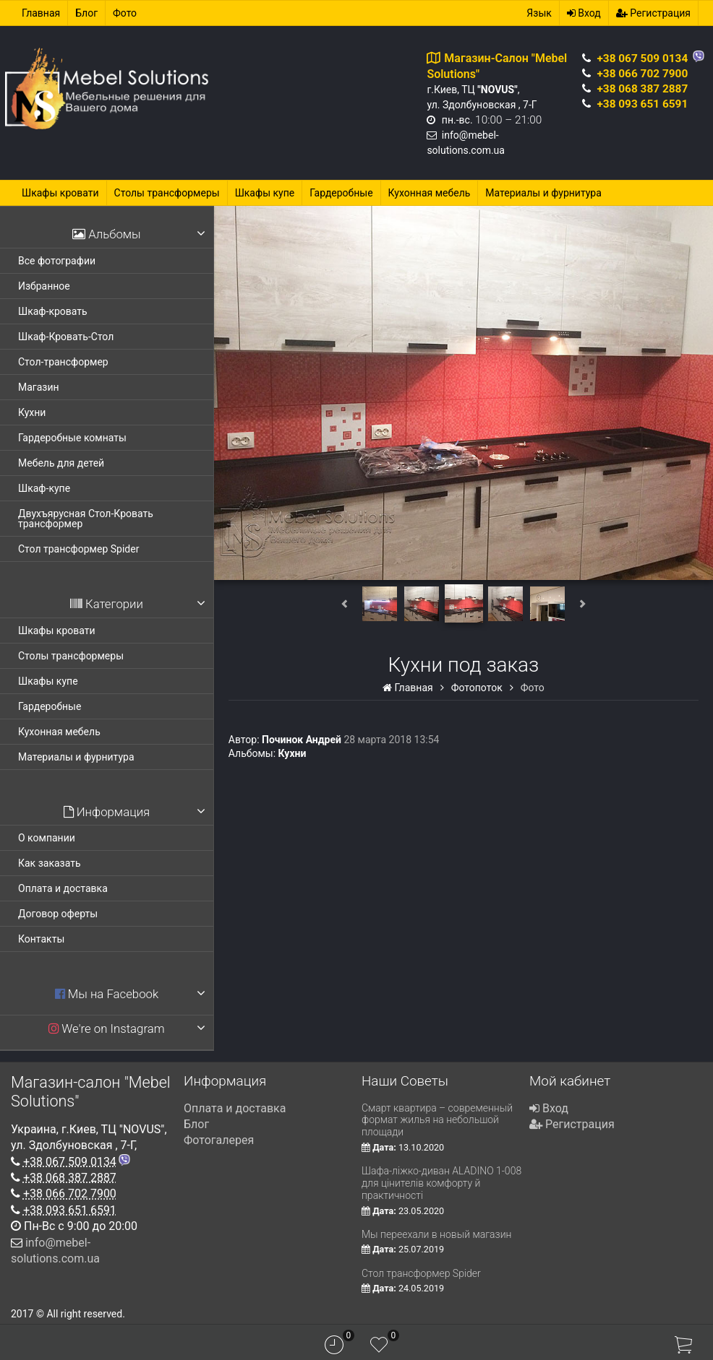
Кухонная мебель (429, 193)
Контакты (41, 939)
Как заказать (49, 863)
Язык (538, 13)
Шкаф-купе (44, 488)
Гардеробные (340, 193)
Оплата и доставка (63, 888)
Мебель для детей (61, 463)
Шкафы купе (265, 193)
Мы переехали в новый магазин (436, 1234)
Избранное (44, 286)
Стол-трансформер (63, 362)
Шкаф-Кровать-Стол (66, 336)
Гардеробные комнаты (72, 437)
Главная (41, 13)
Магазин (38, 387)
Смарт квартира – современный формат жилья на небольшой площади (437, 1120)
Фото (125, 13)
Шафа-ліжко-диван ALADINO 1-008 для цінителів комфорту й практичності (441, 1183)
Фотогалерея (219, 1140)
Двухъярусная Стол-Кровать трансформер (85, 518)
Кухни (32, 412)
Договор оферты (58, 913)
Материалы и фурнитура (543, 193)
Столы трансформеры (167, 193)
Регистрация (653, 13)
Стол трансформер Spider (78, 549)
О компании (46, 838)
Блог (86, 13)
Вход (584, 13)
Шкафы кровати (60, 193)
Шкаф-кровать (52, 311)
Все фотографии (56, 261)
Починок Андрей (301, 739)
